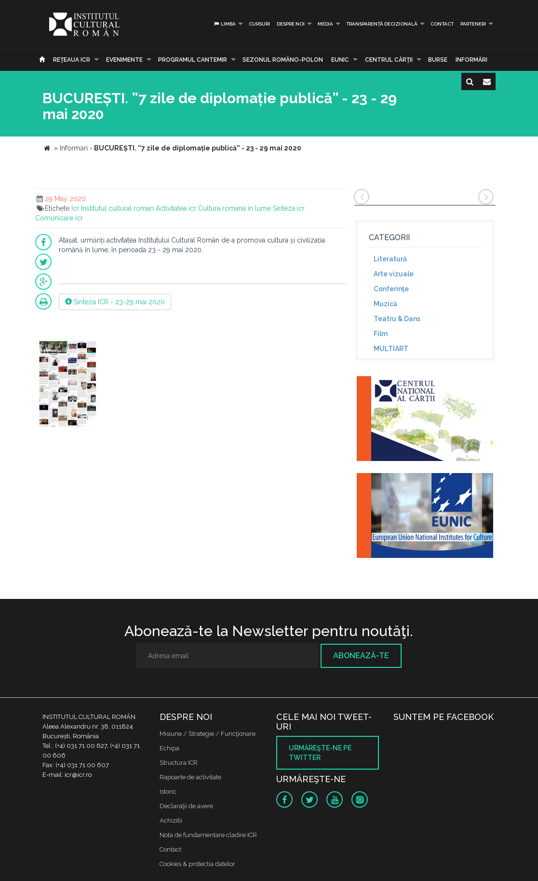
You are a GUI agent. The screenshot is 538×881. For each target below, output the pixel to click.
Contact (442, 24)
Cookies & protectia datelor (197, 863)
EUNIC (340, 59)
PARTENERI (473, 24)
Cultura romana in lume (234, 208)
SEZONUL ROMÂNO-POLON (282, 59)
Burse (437, 59)
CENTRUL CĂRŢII (389, 59)
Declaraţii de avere (186, 806)
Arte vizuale (394, 274)
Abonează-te (361, 655)
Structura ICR (179, 762)
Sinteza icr (289, 208)
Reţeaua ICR (71, 59)
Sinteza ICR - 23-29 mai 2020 (115, 302)
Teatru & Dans (397, 319)
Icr (75, 208)
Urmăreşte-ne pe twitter (320, 752)
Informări (471, 59)
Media (325, 24)
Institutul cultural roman (117, 208)
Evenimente (124, 59)
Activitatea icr (176, 208)
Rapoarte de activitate (190, 777)
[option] (67, 384)
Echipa (169, 748)
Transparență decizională (381, 24)
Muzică (385, 304)
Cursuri (259, 24)
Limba (224, 24)
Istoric (168, 791)
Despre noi (291, 24)
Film (381, 334)
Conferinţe (391, 289)
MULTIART (391, 348)
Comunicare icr (59, 218)
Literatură (390, 259)
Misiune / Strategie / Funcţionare (208, 733)
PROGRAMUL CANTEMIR (192, 59)
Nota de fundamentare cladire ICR (208, 835)
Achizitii (171, 820)
